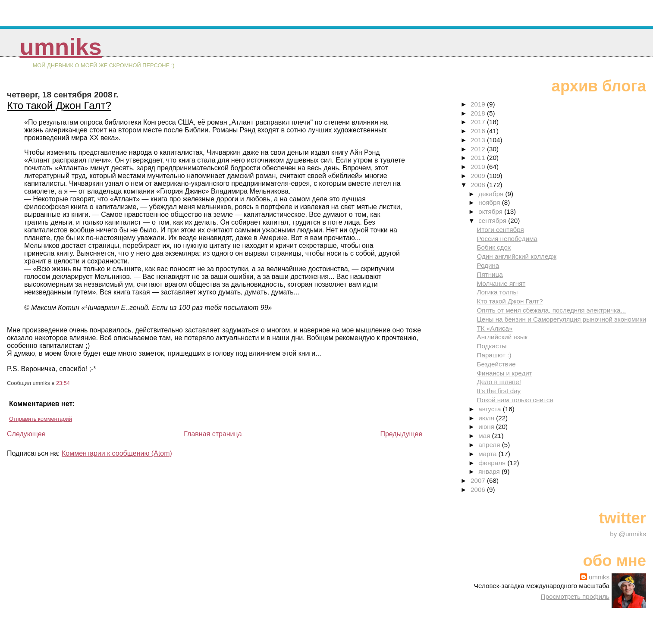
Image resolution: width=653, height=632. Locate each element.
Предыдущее (401, 434)
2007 (479, 480)
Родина (488, 265)
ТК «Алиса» (495, 328)
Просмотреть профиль (575, 596)
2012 (479, 149)
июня (487, 426)
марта (488, 453)
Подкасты (492, 346)
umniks (60, 47)
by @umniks (628, 534)
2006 (479, 489)
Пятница (490, 274)
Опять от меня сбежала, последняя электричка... (551, 310)
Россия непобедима (507, 238)
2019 (479, 104)
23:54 (63, 383)
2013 (479, 140)
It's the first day (499, 390)
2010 (479, 166)
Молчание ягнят (501, 283)
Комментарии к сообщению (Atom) (117, 453)
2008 (479, 184)
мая (485, 435)
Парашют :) (494, 355)
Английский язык (502, 337)
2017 (479, 121)
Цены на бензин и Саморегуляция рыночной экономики (561, 319)
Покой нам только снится (515, 400)
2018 (479, 113)
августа (490, 409)
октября (491, 211)
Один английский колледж (517, 256)
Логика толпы (497, 292)
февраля (492, 462)
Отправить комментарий (40, 419)
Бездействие (496, 364)
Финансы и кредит (504, 373)
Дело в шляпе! (499, 381)
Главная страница (213, 434)
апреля (490, 444)
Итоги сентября (500, 229)
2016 (479, 131)
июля (487, 418)
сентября (493, 220)
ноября (490, 202)
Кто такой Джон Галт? (59, 105)
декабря (491, 193)
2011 (479, 157)
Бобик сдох (494, 247)
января (490, 471)
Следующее (26, 434)
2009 (479, 175)
